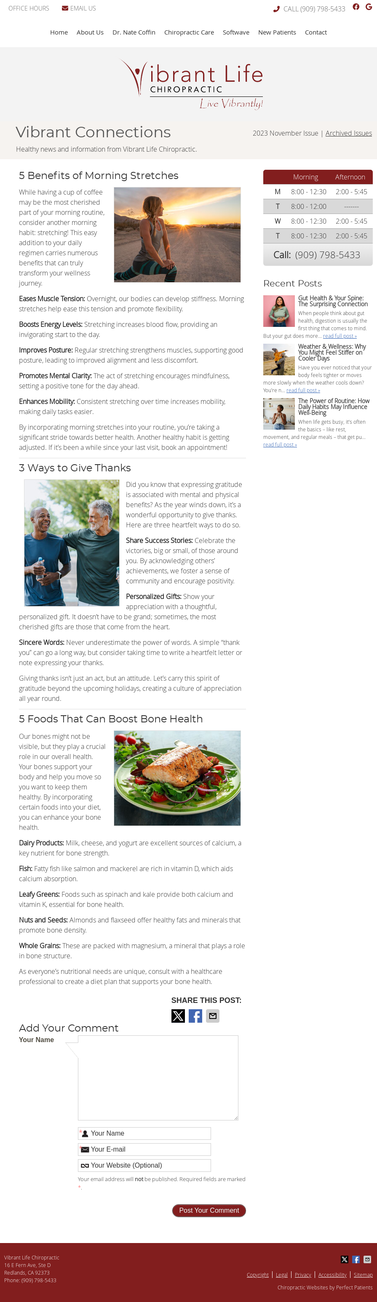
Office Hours (28, 8)
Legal (282, 1274)
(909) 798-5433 (322, 8)
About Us (90, 32)
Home (59, 32)
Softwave (236, 32)
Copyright (258, 1274)
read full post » (340, 335)
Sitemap (363, 1274)
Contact (316, 32)
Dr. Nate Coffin (133, 32)
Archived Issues (349, 133)
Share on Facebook (196, 1016)
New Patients (277, 32)
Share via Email (213, 1016)
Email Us (79, 8)
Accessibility (332, 1274)
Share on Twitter (179, 1016)
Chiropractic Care (189, 32)
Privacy (303, 1274)
